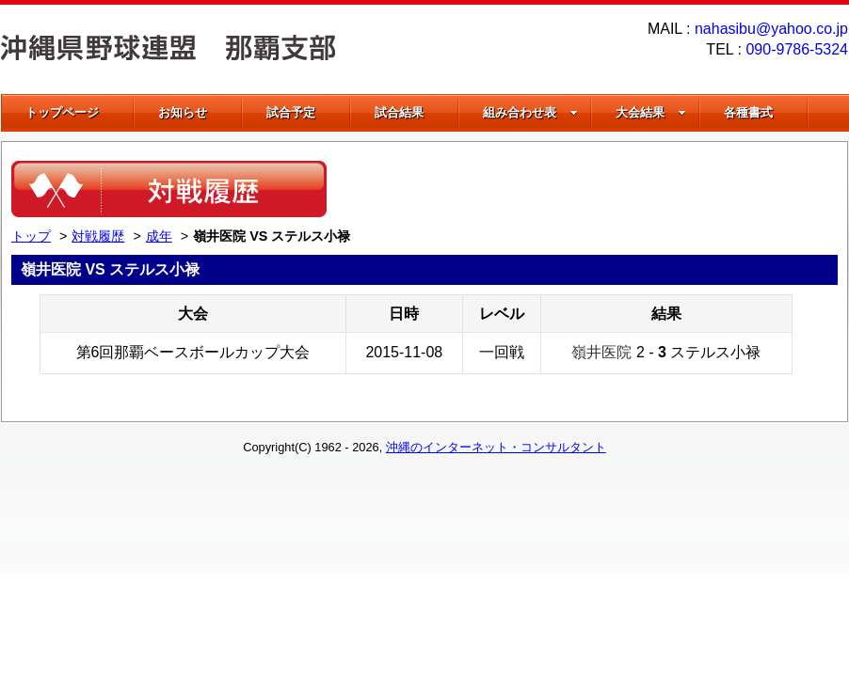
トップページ (62, 112)
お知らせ (182, 112)
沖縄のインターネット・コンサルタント (496, 447)
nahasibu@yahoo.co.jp (771, 29)
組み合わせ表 (530, 112)
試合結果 (399, 112)
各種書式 (748, 112)
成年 (159, 236)
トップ (31, 236)
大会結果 (651, 112)
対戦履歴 (98, 236)
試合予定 (290, 112)
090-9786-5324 (796, 49)
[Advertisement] (617, 189)
